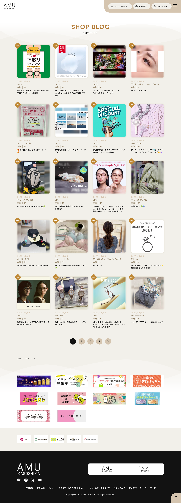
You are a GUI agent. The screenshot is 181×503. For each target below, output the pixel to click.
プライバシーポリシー (46, 488)
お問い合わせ (119, 488)
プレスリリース (135, 488)
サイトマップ (150, 488)
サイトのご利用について (100, 488)
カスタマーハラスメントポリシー (72, 488)
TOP (19, 358)
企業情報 (29, 488)
